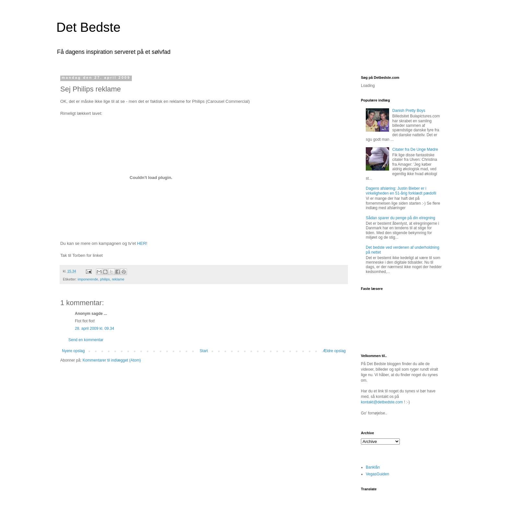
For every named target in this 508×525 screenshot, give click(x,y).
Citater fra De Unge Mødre (415, 149)
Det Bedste (88, 27)
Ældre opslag (334, 351)
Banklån (373, 467)
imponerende (88, 279)
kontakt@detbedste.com (382, 402)
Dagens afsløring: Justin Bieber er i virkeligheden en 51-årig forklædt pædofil (401, 190)
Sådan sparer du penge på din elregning (400, 218)
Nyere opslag (73, 351)
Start (204, 351)
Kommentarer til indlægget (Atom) (112, 360)
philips (105, 279)
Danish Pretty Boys (408, 110)
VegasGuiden (377, 474)
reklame (118, 279)
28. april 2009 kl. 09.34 (94, 328)
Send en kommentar (85, 340)
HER (141, 243)
